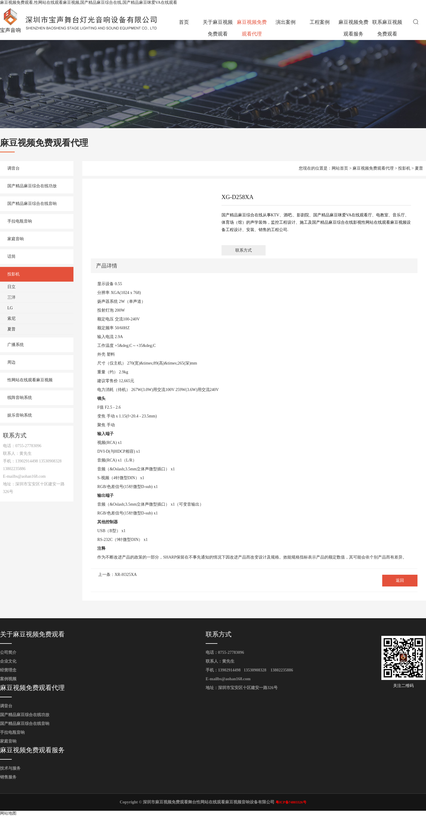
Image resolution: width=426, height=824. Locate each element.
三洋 (11, 297)
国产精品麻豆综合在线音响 (32, 203)
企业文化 (8, 661)
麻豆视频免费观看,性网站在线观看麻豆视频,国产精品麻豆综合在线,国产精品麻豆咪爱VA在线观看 (88, 2)
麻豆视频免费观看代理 (252, 28)
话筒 (11, 256)
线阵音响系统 (19, 397)
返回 (400, 580)
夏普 (11, 329)
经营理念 (8, 670)
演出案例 (286, 22)
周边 (11, 362)
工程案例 (320, 22)
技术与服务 (10, 768)
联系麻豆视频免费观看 (387, 28)
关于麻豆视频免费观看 (218, 28)
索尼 (11, 318)
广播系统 (15, 344)
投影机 (13, 274)
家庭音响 (15, 239)
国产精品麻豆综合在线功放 (32, 186)
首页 (184, 22)
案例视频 (8, 679)
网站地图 (8, 813)
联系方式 (243, 250)
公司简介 (8, 652)
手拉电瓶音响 (19, 221)
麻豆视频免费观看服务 (353, 28)
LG (10, 308)
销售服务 (8, 777)
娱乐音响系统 (19, 415)
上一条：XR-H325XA (117, 574)
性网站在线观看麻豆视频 (30, 380)
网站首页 (340, 168)
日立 (11, 287)
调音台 (13, 168)
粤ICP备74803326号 (291, 802)
